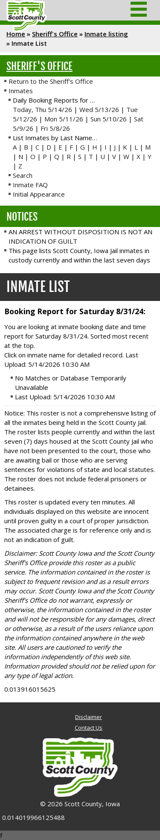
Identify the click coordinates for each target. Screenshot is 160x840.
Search (22, 175)
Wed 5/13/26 (99, 109)
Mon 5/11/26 (63, 119)
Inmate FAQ (30, 184)
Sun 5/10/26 (108, 119)
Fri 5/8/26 (55, 128)
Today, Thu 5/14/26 (42, 109)
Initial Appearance (39, 194)
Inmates (21, 90)
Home (15, 33)
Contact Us (88, 727)
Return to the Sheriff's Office (51, 81)
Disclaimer (88, 717)
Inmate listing (106, 33)
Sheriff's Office (55, 33)
